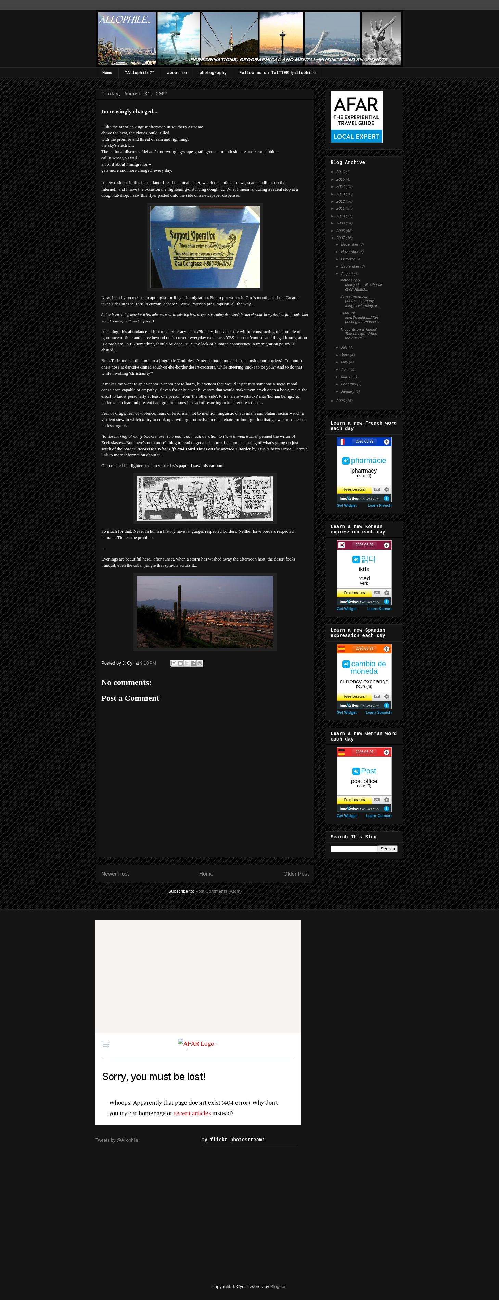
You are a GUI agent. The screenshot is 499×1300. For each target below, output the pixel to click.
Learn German (379, 816)
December (350, 244)
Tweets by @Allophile (116, 1140)
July (345, 347)
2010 (341, 216)
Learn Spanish (379, 712)
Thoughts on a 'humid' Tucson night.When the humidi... (358, 333)
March (347, 377)
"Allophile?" (139, 72)
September (350, 266)
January (348, 391)
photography (213, 72)
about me (177, 72)
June (345, 355)
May (345, 362)
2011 (341, 208)
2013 (341, 194)
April (345, 369)
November (350, 251)
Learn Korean (379, 609)
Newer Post (115, 874)
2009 (341, 223)
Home (107, 72)
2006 (341, 401)
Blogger (277, 1286)
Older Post (296, 874)
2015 (341, 179)
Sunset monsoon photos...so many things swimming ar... (360, 300)
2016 (341, 172)
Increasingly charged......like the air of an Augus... (361, 284)
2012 (341, 201)
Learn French (380, 505)
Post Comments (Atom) (218, 891)
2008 (341, 231)
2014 (341, 186)
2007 (341, 238)
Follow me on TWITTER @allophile (277, 72)
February (349, 384)
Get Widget (347, 505)
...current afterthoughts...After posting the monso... (359, 317)
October (348, 259)
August (347, 274)
